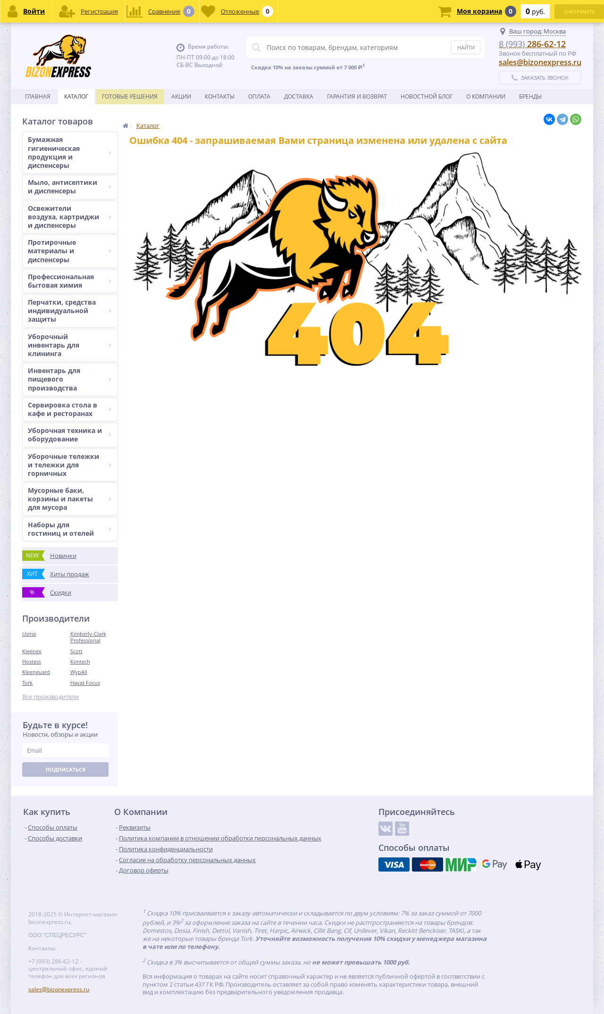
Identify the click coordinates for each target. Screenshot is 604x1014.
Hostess (31, 661)
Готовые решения (130, 96)
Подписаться (65, 769)
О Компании (485, 96)
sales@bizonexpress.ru (540, 62)
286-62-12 (532, 44)
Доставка (298, 96)
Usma (29, 633)
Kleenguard (36, 671)
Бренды (530, 96)
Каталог (76, 96)
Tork (27, 682)
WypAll (78, 671)
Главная (37, 96)
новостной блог (427, 96)
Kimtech (80, 661)
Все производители (50, 697)
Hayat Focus (85, 682)
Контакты (220, 96)
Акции (181, 96)
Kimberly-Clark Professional (88, 637)
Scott (76, 651)
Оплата (259, 96)
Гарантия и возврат (357, 96)
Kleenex (32, 651)
